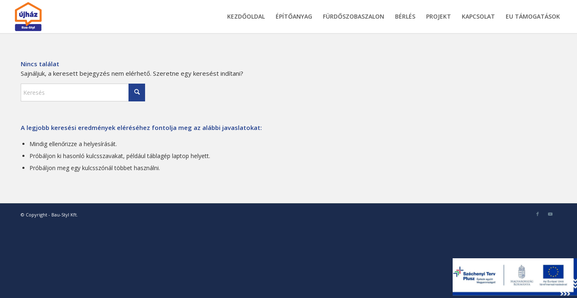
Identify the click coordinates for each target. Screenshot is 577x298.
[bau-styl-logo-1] (48, 16)
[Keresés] (83, 92)
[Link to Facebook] (537, 214)
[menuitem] (246, 16)
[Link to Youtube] (550, 214)
